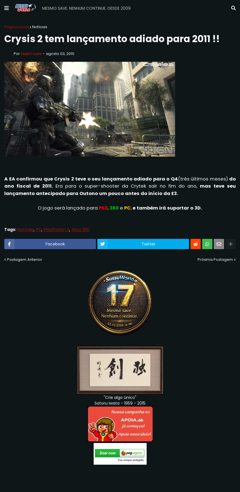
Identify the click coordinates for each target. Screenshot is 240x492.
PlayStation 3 (56, 229)
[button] (6, 8)
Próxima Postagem (215, 259)
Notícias (39, 27)
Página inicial (16, 27)
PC (38, 229)
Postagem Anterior (24, 259)
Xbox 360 (80, 229)
